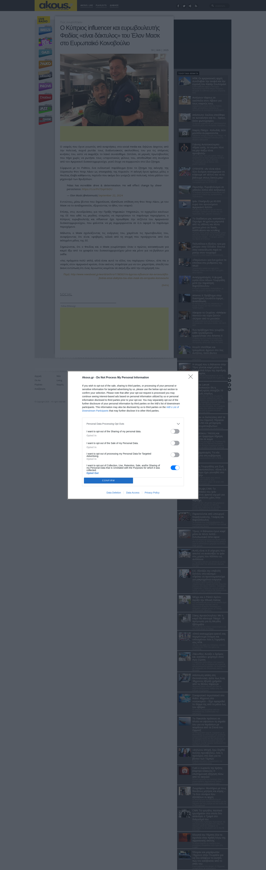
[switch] (175, 431)
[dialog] (133, 435)
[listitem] (133, 424)
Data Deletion (114, 492)
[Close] (191, 377)
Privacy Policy (152, 492)
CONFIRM (108, 480)
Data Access (132, 492)
